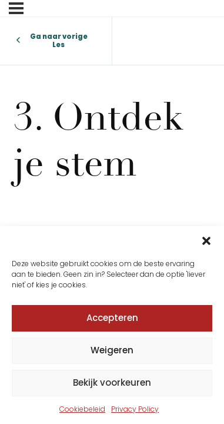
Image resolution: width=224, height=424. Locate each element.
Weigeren (112, 350)
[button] (206, 241)
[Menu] (16, 8)
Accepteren (112, 318)
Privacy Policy (135, 409)
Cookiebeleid (82, 409)
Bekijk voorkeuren (112, 382)
